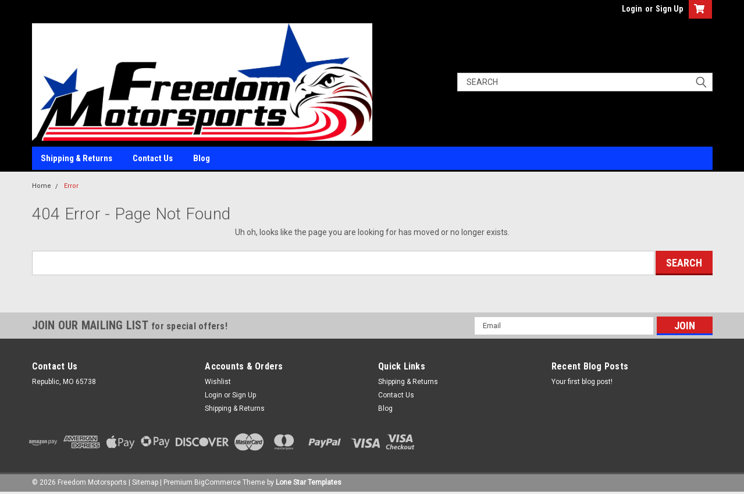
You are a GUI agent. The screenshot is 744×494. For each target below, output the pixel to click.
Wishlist (218, 382)
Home (41, 186)
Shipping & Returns (76, 158)
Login (632, 8)
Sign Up (669, 8)
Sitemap (145, 482)
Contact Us (153, 158)
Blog (201, 158)
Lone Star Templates (308, 482)
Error (71, 186)
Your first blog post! (582, 382)
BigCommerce (217, 482)
